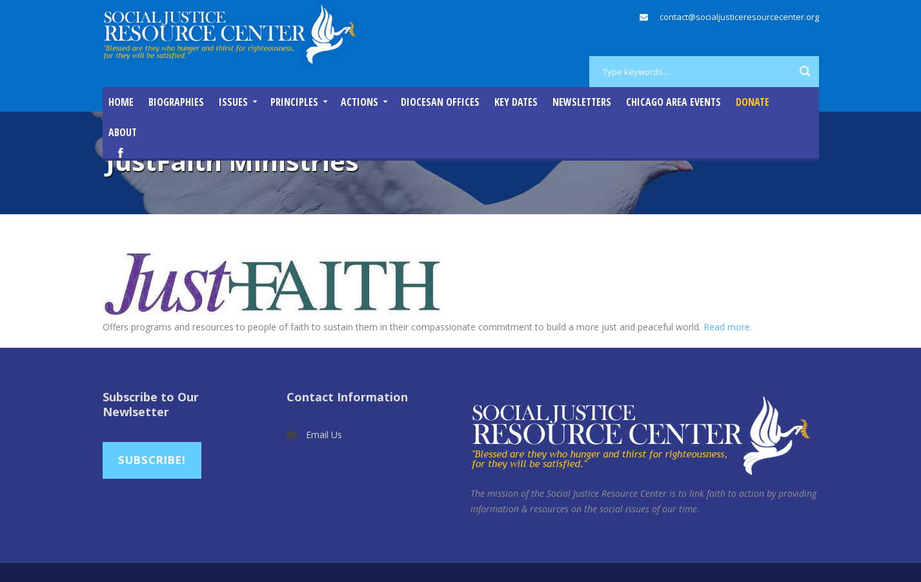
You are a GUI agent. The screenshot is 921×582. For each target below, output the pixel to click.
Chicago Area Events (673, 102)
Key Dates (516, 102)
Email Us (324, 434)
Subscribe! (152, 459)
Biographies (176, 102)
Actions (359, 102)
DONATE (752, 102)
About (122, 132)
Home (121, 102)
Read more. (727, 327)
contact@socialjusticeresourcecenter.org (739, 17)
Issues (233, 102)
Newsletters (581, 102)
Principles (294, 102)
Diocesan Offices (440, 102)
